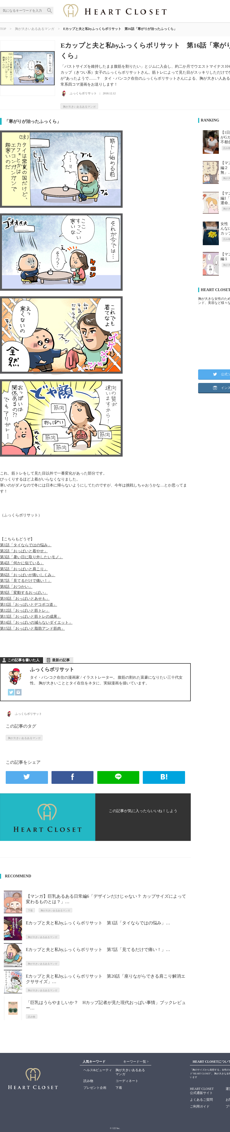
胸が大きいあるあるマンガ (34, 29)
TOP (3, 29)
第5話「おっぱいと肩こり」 (24, 569)
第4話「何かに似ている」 (22, 563)
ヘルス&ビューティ (97, 1070)
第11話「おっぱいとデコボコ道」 (28, 605)
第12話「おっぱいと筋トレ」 (25, 611)
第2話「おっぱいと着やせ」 (24, 551)
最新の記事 (61, 660)
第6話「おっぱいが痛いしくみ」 (27, 575)
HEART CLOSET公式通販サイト (202, 1091)
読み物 (88, 1081)
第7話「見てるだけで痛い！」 (26, 581)
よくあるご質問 (201, 1100)
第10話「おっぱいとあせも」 (25, 599)
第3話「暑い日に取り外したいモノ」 (31, 557)
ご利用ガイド (200, 1106)
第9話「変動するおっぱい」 (24, 593)
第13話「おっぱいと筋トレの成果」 (30, 617)
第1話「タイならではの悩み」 (26, 545)
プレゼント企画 (94, 1088)
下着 (119, 1088)
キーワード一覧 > (136, 1062)
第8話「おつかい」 (16, 587)
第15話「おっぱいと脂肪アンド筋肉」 (32, 628)
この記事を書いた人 (24, 660)
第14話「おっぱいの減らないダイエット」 (36, 622)
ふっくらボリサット (52, 669)
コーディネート (127, 1081)
